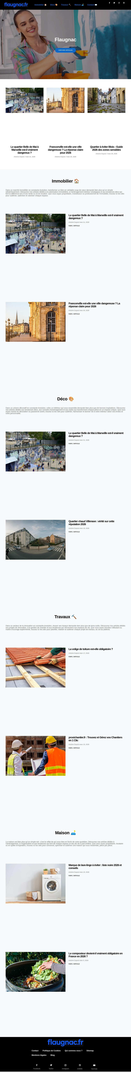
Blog (53, 1056)
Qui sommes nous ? (73, 1051)
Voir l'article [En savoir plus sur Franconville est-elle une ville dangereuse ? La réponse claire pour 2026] (74, 314)
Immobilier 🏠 (40, 5)
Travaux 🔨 (66, 5)
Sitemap (90, 1051)
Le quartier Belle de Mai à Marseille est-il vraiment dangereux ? (24, 150)
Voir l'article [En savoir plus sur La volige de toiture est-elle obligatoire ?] (74, 657)
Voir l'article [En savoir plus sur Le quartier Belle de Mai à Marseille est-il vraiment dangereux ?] (74, 226)
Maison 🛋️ (79, 5)
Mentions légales (39, 1056)
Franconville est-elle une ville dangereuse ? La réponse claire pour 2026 (65, 150)
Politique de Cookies (52, 1051)
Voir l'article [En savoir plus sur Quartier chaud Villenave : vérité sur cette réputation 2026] (74, 532)
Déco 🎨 (54, 5)
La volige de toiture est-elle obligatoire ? (91, 649)
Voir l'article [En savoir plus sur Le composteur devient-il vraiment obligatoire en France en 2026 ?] (74, 964)
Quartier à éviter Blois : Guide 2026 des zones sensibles (106, 148)
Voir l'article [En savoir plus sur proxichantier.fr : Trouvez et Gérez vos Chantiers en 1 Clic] (74, 748)
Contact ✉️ (92, 5)
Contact (35, 1051)
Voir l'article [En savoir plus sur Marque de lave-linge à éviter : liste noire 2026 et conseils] (74, 876)
